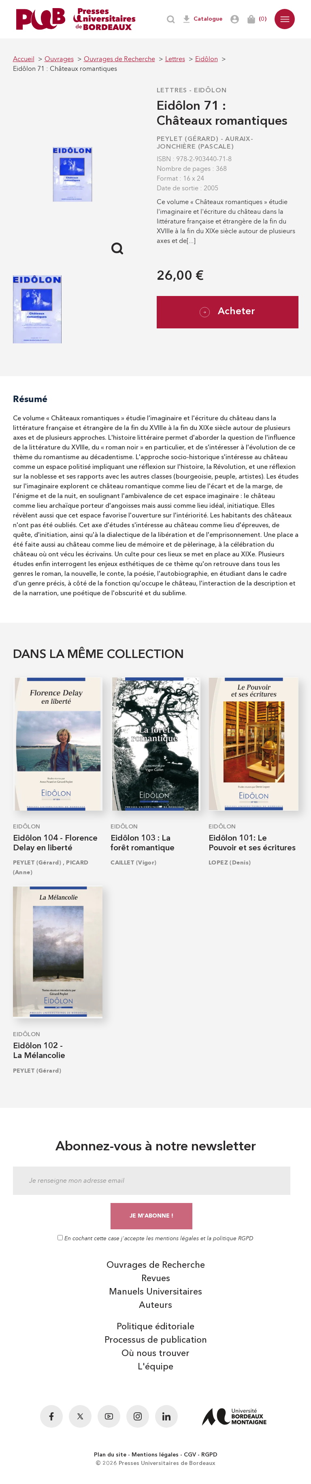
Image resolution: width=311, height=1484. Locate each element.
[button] (285, 19)
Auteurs (155, 1305)
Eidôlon (210, 90)
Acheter (227, 312)
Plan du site (110, 1455)
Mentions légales (155, 1455)
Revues (155, 1278)
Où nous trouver (155, 1353)
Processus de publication (155, 1340)
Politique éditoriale (155, 1326)
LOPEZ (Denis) (230, 862)
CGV (190, 1455)
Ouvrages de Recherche (156, 1265)
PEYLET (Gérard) (188, 139)
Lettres (172, 90)
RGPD (209, 1455)
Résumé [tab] (30, 399)
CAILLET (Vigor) (134, 862)
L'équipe (155, 1367)
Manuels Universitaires (155, 1292)
